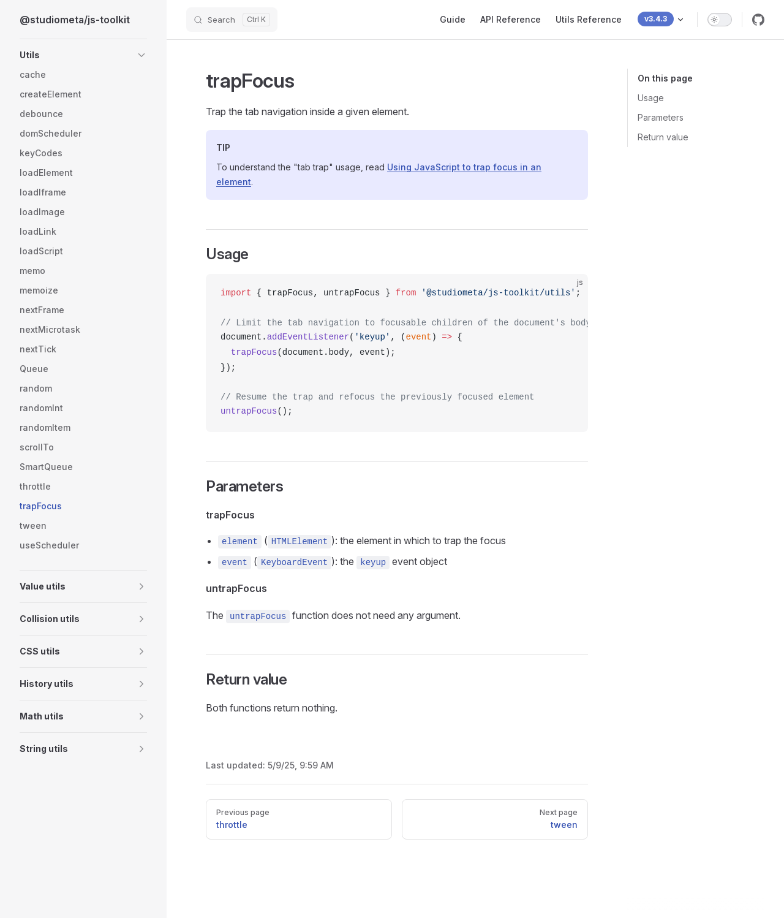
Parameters (661, 117)
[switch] (719, 19)
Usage (651, 98)
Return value (663, 137)
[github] (758, 20)
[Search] (231, 19)
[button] (141, 55)
